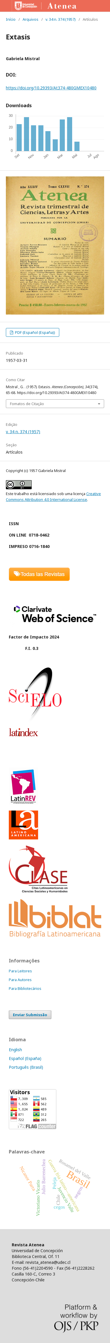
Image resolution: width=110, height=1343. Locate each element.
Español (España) (25, 1058)
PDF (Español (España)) (34, 332)
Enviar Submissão (30, 1014)
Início (11, 19)
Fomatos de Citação (27, 403)
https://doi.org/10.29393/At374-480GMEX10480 (51, 88)
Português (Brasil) (26, 1067)
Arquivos (30, 19)
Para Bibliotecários (25, 988)
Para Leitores (20, 971)
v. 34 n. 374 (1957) (60, 19)
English (15, 1049)
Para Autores (20, 979)
